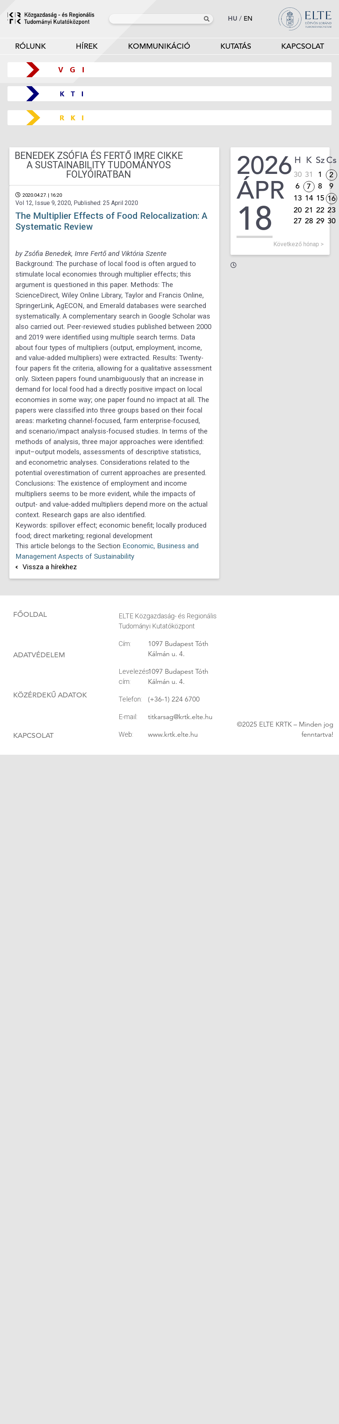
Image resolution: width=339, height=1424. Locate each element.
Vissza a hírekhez (50, 567)
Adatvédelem (39, 655)
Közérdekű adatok (50, 695)
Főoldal (30, 614)
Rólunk (30, 48)
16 (331, 198)
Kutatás (235, 48)
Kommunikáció (158, 48)
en (248, 18)
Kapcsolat (33, 735)
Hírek (87, 46)
